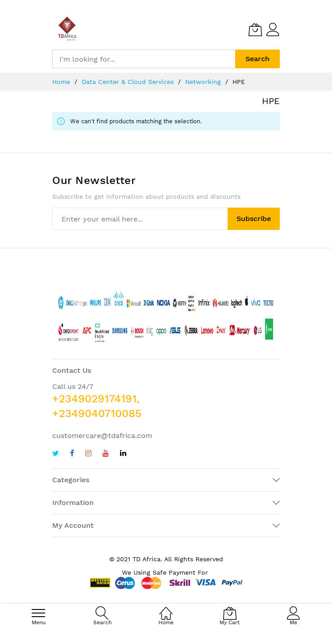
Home (62, 81)
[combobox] (143, 59)
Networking (204, 81)
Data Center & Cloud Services (129, 81)
